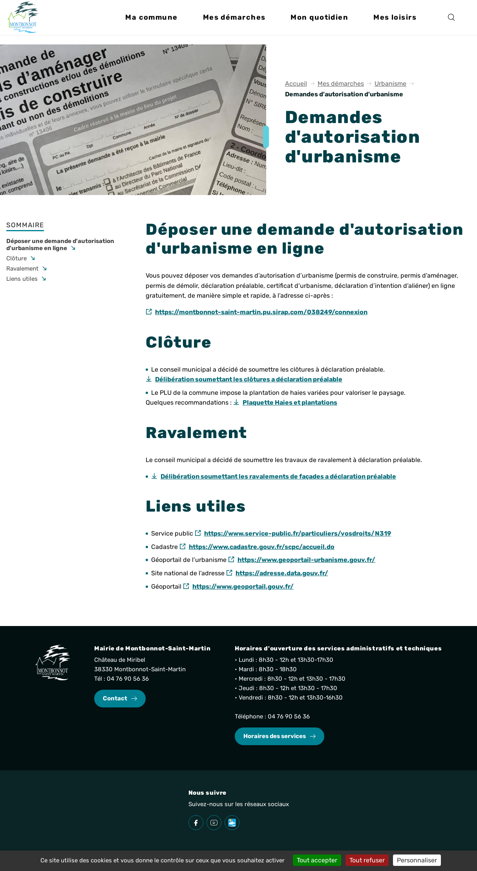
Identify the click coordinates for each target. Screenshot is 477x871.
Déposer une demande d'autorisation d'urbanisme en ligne (60, 245)
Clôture (16, 258)
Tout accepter (317, 860)
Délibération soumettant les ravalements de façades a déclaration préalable (278, 476)
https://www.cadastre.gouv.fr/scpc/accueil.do (261, 547)
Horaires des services (274, 736)
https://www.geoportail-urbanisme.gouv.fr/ (306, 559)
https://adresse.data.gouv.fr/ (282, 573)
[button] (151, 22)
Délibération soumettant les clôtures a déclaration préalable (248, 379)
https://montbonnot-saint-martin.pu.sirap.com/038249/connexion (261, 312)
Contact (115, 698)
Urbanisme (390, 83)
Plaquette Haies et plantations (290, 402)
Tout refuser (367, 860)
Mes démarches (341, 83)
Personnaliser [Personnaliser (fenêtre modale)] (417, 860)
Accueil (296, 83)
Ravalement (22, 268)
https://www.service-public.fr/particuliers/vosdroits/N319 (297, 533)
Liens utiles (22, 278)
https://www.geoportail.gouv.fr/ (243, 586)
